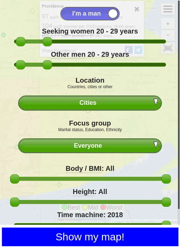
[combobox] (90, 102)
